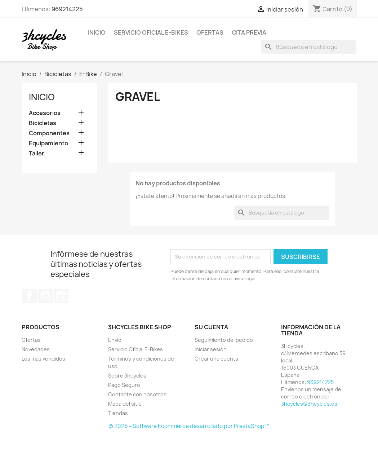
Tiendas (118, 413)
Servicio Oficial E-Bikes (151, 32)
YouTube (45, 296)
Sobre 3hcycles (127, 375)
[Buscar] (308, 47)
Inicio (97, 32)
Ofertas (209, 32)
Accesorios (45, 113)
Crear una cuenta (216, 358)
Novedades (36, 349)
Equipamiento (48, 143)
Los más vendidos (43, 358)
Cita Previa (249, 32)
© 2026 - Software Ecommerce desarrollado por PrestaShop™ (189, 426)
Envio (114, 339)
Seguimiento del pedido (224, 339)
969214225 (67, 9)
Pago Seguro (124, 385)
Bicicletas (42, 123)
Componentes (49, 133)
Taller (36, 153)
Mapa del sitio (125, 403)
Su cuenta (211, 327)
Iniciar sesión (211, 349)
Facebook (29, 296)
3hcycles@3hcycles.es (309, 403)
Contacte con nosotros (137, 394)
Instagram (61, 296)
